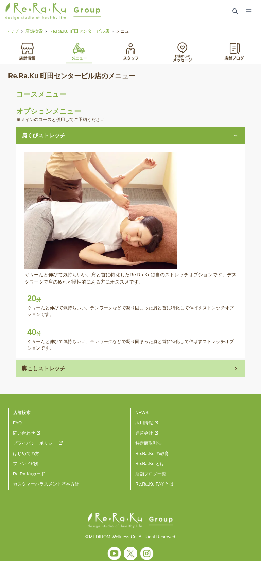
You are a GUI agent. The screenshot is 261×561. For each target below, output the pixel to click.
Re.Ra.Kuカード (29, 473)
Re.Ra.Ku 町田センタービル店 (79, 31)
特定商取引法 (148, 443)
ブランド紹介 (26, 463)
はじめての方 (26, 453)
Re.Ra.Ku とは (149, 463)
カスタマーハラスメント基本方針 (46, 484)
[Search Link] (235, 11)
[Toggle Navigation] (249, 11)
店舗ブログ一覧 (150, 473)
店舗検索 (34, 31)
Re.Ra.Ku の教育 (152, 453)
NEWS (142, 412)
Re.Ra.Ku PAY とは (154, 484)
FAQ (17, 422)
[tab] (27, 50)
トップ (12, 31)
